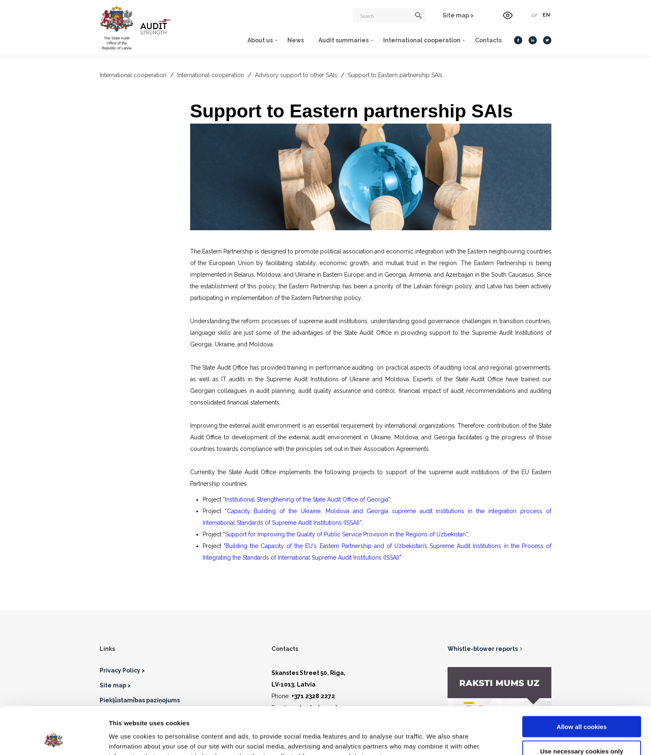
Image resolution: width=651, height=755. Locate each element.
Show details (435, 738)
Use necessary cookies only (581, 706)
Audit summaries (343, 40)
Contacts (488, 40)
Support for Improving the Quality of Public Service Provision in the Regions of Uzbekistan (345, 534)
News (295, 40)
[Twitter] (547, 40)
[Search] (389, 15)
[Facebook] (518, 40)
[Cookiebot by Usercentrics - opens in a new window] (53, 739)
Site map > (458, 15)
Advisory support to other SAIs (297, 75)
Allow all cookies (582, 682)
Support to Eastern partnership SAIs (395, 75)
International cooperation (421, 40)
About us (260, 40)
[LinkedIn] (533, 40)
